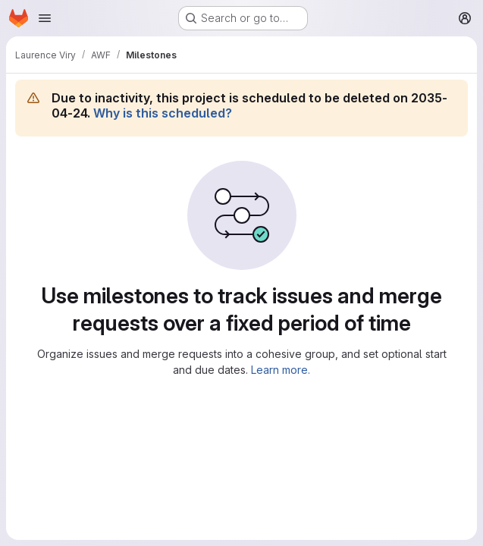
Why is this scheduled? (162, 113)
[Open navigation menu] (45, 18)
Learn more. (280, 369)
